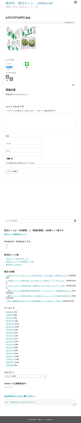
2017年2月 (10, 350)
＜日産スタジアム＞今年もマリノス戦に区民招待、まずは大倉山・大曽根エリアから (37, 275)
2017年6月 (10, 339)
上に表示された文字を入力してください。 (21, 163)
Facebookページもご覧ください (20, 396)
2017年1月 (10, 353)
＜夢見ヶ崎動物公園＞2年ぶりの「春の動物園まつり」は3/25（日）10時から (34, 301)
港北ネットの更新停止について (15, 234)
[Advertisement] (40, 200)
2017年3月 (10, 347)
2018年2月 (10, 315)
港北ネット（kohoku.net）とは (17, 259)
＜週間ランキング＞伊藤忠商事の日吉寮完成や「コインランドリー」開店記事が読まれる (38, 291)
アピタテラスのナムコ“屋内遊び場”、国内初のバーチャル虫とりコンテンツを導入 (36, 286)
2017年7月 (10, 336)
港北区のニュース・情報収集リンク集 (20, 262)
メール (8, 143)
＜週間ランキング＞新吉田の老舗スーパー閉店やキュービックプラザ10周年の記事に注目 (39, 296)
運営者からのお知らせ (14, 264)
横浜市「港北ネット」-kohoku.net (29, 3)
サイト (8, 151)
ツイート (8, 387)
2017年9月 (10, 330)
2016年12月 (10, 356)
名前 (7, 136)
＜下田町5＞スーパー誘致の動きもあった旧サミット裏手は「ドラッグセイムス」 (36, 281)
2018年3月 (10, 312)
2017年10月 (10, 327)
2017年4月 (10, 344)
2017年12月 (10, 321)
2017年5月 (10, 341)
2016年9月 (10, 365)
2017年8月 (10, 333)
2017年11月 (10, 324)
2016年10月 (10, 362)
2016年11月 (10, 359)
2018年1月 (10, 318)
